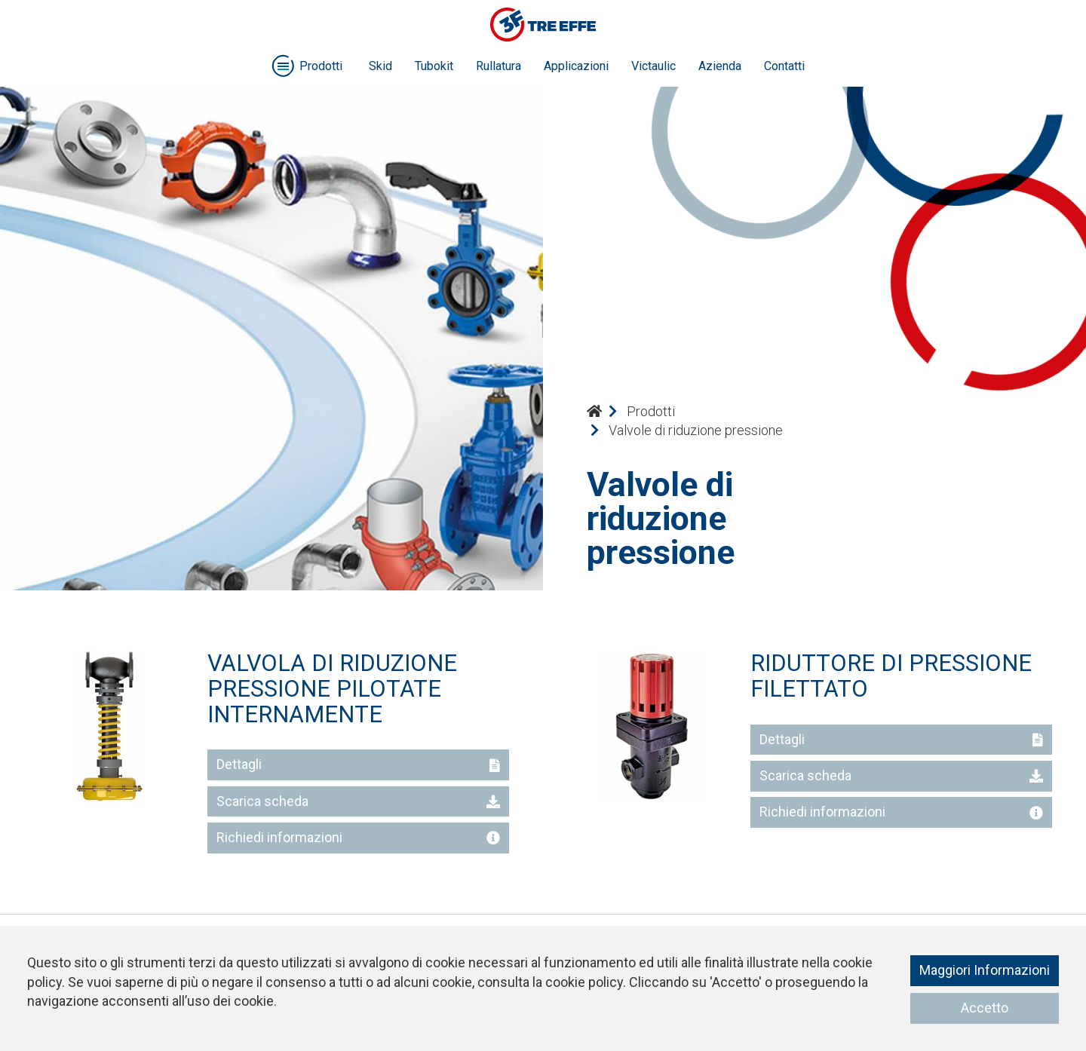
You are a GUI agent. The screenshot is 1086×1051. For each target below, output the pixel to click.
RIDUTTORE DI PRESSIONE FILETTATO (891, 676)
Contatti (784, 66)
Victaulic (653, 66)
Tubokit (434, 66)
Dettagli (358, 764)
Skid (380, 66)
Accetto (984, 1008)
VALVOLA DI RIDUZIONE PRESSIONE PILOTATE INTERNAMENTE (332, 688)
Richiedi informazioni (358, 837)
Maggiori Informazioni (984, 970)
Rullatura (498, 66)
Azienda (719, 66)
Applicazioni (576, 66)
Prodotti (651, 411)
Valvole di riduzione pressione (696, 430)
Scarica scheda (358, 801)
